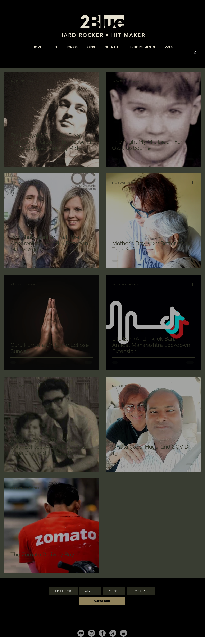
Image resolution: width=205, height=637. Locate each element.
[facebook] (102, 633)
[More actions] (92, 80)
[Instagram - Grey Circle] (91, 633)
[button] (195, 53)
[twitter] (112, 633)
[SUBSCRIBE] (102, 601)
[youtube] (80, 633)
